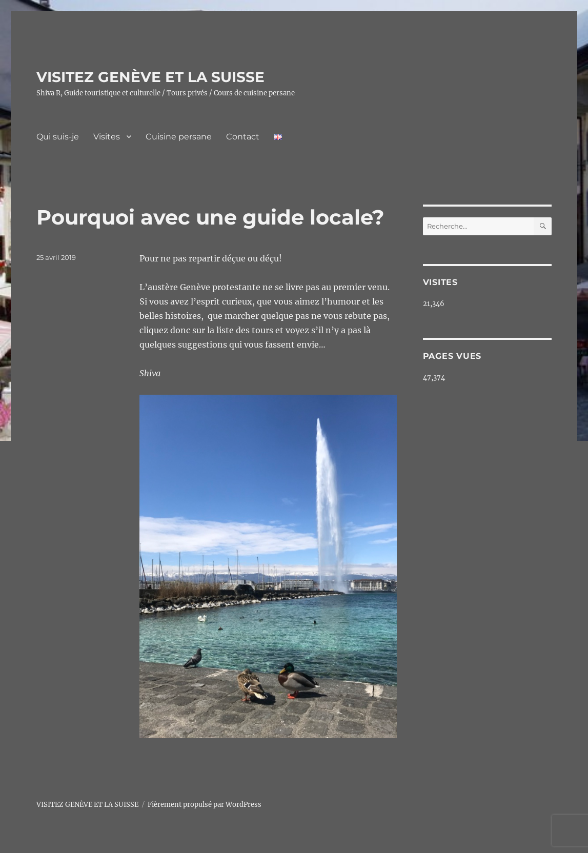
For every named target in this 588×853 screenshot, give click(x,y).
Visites (106, 136)
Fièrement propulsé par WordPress (204, 804)
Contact (242, 136)
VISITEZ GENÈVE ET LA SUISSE (150, 77)
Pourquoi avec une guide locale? (210, 217)
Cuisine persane (179, 136)
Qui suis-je (57, 136)
